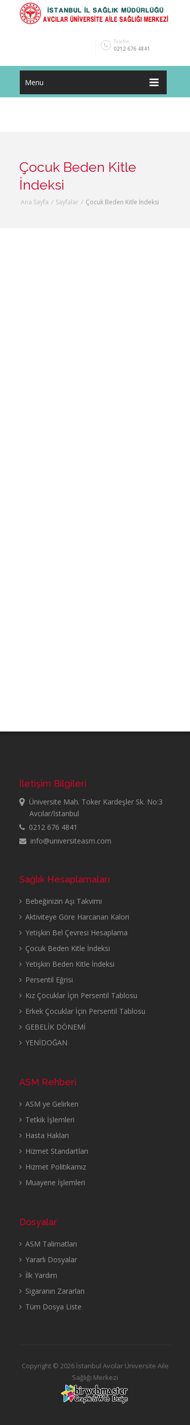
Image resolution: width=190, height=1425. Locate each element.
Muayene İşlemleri (52, 1182)
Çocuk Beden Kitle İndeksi (64, 948)
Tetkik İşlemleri (46, 1119)
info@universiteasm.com (65, 841)
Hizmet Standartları (53, 1151)
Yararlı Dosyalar (48, 1259)
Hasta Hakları (44, 1135)
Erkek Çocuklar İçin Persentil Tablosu (82, 1011)
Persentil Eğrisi (46, 979)
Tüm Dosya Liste (50, 1306)
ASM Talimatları (48, 1244)
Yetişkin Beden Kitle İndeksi (67, 964)
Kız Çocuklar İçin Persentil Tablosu (78, 995)
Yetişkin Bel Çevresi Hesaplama (73, 932)
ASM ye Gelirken (49, 1104)
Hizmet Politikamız (52, 1167)
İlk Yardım (38, 1275)
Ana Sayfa (35, 202)
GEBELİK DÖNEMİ (52, 1027)
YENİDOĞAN (43, 1042)
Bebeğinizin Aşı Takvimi (60, 901)
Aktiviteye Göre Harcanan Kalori (74, 917)
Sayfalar (67, 202)
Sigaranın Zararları (52, 1291)
